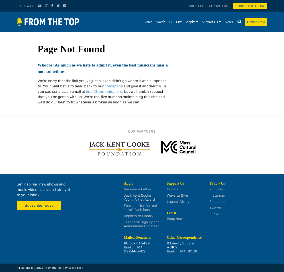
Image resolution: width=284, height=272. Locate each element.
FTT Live (175, 22)
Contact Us (218, 6)
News (229, 22)
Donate (173, 189)
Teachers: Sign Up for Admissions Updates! (141, 224)
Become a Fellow (137, 189)
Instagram (218, 195)
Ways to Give (177, 195)
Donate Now (256, 22)
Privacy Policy (74, 267)
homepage (113, 86)
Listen (148, 22)
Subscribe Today (250, 6)
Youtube (216, 189)
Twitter (215, 208)
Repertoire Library (138, 216)
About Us (196, 6)
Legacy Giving (178, 202)
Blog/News (176, 219)
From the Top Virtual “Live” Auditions (140, 208)
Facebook (217, 202)
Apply (190, 22)
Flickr (214, 214)
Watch (160, 22)
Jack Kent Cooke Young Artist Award (139, 197)
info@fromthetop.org (104, 91)
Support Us (210, 22)
